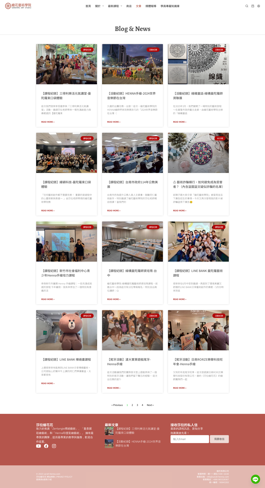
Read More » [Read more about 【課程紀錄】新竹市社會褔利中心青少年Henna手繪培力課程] (47, 299)
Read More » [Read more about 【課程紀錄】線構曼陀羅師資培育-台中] (113, 299)
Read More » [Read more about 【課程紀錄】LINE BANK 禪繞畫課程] (47, 383)
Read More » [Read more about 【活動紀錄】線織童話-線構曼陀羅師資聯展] (179, 121)
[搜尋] (247, 6)
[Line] (255, 479)
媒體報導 (151, 6)
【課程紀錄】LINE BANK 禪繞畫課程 (66, 359)
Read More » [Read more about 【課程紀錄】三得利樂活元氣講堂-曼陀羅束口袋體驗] (47, 121)
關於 (100, 6)
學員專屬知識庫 (170, 6)
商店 (129, 6)
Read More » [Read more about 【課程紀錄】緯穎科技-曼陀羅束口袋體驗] (47, 210)
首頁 (88, 6)
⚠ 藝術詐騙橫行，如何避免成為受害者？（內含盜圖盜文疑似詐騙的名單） (199, 184)
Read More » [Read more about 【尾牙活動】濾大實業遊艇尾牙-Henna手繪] (113, 387)
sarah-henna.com (52, 473)
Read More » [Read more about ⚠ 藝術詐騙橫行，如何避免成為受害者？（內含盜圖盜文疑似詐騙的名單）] (179, 210)
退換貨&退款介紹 (44, 479)
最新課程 (115, 6)
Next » (150, 405)
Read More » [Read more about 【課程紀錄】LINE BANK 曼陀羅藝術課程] (179, 299)
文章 (138, 6)
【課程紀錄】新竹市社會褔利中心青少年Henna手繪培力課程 (65, 272)
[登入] (258, 6)
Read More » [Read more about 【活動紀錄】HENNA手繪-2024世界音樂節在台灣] (113, 121)
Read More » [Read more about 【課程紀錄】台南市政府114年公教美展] (113, 210)
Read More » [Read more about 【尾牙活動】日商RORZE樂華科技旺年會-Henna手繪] (179, 387)
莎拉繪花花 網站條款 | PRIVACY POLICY (54, 476)
